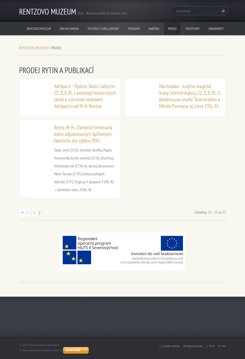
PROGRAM (134, 29)
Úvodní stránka (171, 346)
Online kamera (69, 29)
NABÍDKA (154, 29)
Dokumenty (216, 29)
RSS (212, 346)
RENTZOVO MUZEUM (39, 29)
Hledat (222, 11)
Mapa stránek (194, 346)
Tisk (223, 346)
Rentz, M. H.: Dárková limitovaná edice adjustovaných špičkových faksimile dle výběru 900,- (83, 134)
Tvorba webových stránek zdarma (40, 350)
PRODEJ (172, 29)
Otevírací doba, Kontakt (103, 29)
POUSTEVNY (193, 29)
